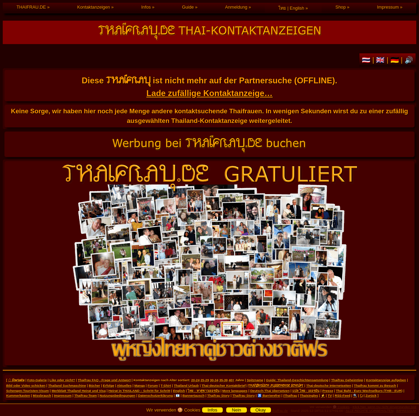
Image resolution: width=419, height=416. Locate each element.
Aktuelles (124, 385)
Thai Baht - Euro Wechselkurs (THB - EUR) (369, 391)
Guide (188, 7)
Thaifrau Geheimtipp (347, 380)
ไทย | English (291, 8)
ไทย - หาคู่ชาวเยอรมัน (204, 391)
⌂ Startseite (16, 380)
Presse (327, 391)
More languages (235, 391)
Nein (236, 410)
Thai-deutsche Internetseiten (328, 385)
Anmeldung (236, 7)
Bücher (94, 385)
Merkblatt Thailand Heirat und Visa (79, 391)
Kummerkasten (18, 395)
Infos (146, 7)
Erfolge (108, 385)
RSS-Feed (342, 395)
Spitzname (255, 380)
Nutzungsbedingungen (117, 395)
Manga (139, 385)
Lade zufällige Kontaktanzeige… (209, 93)
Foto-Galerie (37, 380)
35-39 (223, 380)
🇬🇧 (381, 60)
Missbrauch (42, 395)
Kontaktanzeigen (93, 7)
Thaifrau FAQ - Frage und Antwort (104, 380)
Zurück (371, 395)
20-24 (195, 380)
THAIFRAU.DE (31, 7)
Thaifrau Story (218, 395)
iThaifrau (290, 395)
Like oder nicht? (62, 380)
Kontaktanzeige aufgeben (386, 380)
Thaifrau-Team (85, 395)
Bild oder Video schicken (25, 385)
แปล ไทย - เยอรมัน (306, 391)
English (179, 391)
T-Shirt (166, 385)
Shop (340, 7)
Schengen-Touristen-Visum (27, 391)
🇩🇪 (395, 60)
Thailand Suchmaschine (67, 385)
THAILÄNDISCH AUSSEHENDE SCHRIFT (275, 385)
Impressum (388, 7)
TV (330, 395)
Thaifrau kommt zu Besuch (375, 385)
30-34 (214, 380)
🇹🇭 (367, 60)
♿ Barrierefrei (269, 395)
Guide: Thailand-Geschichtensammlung (297, 380)
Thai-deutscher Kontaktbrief (223, 385)
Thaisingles (309, 395)
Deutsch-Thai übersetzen (270, 391)
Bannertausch (193, 395)
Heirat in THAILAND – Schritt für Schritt (139, 391)
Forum (153, 385)
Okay (260, 410)
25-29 (204, 380)
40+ (231, 380)
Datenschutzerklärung (155, 395)
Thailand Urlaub (186, 385)
